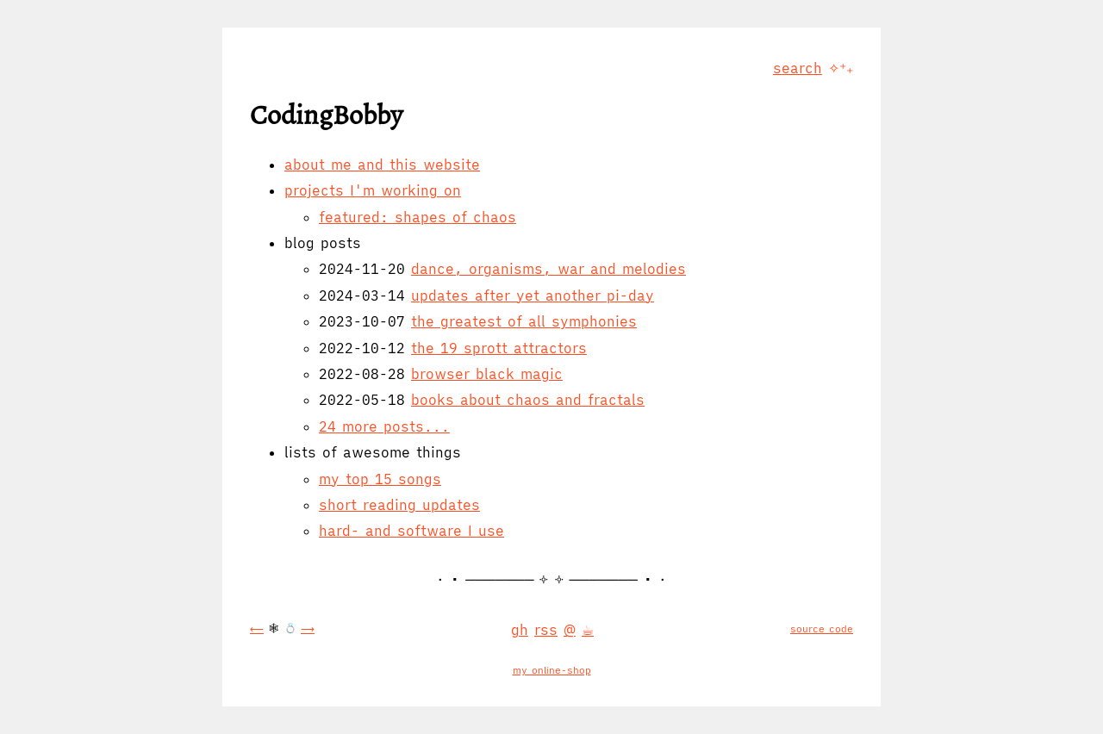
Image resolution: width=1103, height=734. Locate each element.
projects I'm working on (372, 190)
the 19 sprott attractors (499, 348)
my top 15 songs (380, 479)
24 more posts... (384, 426)
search (797, 68)
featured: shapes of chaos (417, 217)
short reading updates (399, 504)
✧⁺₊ (840, 68)
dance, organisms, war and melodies (548, 268)
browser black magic (487, 374)
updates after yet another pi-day (532, 295)
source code (821, 629)
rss (546, 629)
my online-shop (552, 670)
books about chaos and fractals (528, 399)
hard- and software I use (411, 530)
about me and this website (382, 164)
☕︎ (588, 629)
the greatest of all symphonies (524, 321)
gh (519, 629)
